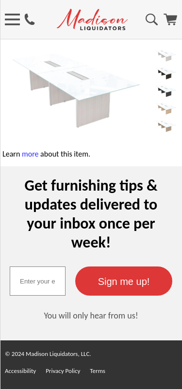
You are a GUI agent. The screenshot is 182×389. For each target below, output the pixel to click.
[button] (123, 281)
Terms (97, 370)
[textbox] (38, 281)
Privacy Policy (63, 370)
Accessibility (20, 370)
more (30, 154)
